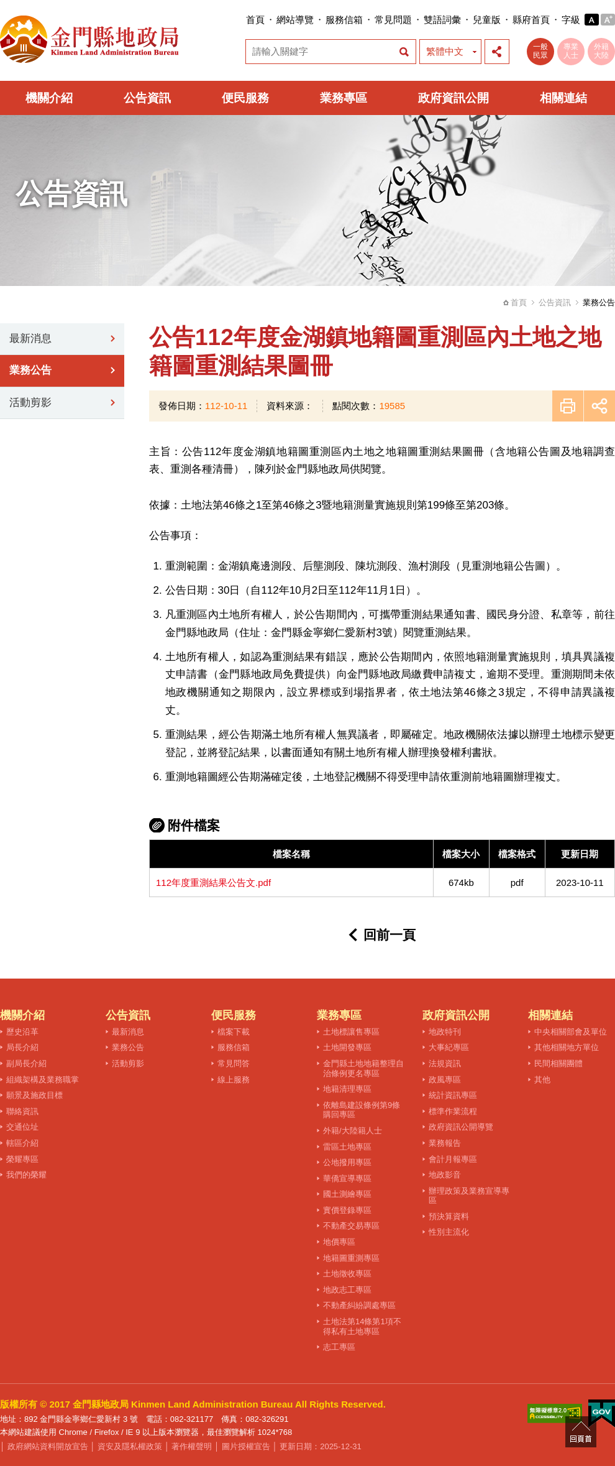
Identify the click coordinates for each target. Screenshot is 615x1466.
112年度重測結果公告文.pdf (213, 882)
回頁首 (580, 1431)
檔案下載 (233, 1031)
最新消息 (30, 338)
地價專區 (339, 1242)
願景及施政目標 (34, 1095)
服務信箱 (344, 19)
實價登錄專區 (347, 1210)
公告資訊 (147, 97)
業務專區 (343, 97)
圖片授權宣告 (246, 1446)
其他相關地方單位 (566, 1047)
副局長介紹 (26, 1063)
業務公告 (30, 370)
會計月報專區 (453, 1159)
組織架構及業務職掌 (42, 1079)
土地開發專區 (347, 1047)
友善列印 (567, 406)
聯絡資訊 (22, 1111)
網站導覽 (295, 19)
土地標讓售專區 (351, 1031)
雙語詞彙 (442, 19)
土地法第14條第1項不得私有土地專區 (362, 1326)
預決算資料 (449, 1216)
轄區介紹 (22, 1143)
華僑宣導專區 (347, 1178)
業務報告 (445, 1143)
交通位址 (22, 1127)
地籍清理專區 (347, 1089)
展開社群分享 (497, 51)
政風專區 (445, 1079)
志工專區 (339, 1347)
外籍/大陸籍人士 (352, 1130)
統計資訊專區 (453, 1095)
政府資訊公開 (453, 97)
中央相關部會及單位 (570, 1031)
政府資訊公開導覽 (461, 1127)
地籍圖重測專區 (351, 1258)
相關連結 (563, 97)
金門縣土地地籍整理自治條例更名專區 (363, 1068)
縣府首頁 (531, 19)
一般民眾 (540, 51)
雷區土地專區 (347, 1146)
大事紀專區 (449, 1047)
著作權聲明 (191, 1446)
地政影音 (445, 1174)
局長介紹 (22, 1047)
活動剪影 (30, 402)
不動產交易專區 (351, 1225)
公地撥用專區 (347, 1162)
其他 (542, 1079)
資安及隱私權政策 (130, 1446)
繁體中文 (444, 51)
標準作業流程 (453, 1111)
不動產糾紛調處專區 (359, 1305)
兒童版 (487, 19)
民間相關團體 (558, 1063)
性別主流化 (449, 1232)
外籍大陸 (601, 51)
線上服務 (233, 1079)
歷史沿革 (22, 1031)
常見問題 (393, 19)
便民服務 (245, 97)
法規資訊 (445, 1063)
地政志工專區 (347, 1289)
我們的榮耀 (26, 1174)
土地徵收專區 (347, 1273)
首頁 (255, 19)
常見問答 (233, 1063)
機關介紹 (49, 97)
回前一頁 (389, 935)
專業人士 (570, 51)
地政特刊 (445, 1031)
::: (242, 19)
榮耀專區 (22, 1159)
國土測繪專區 (347, 1194)
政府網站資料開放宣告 (47, 1446)
